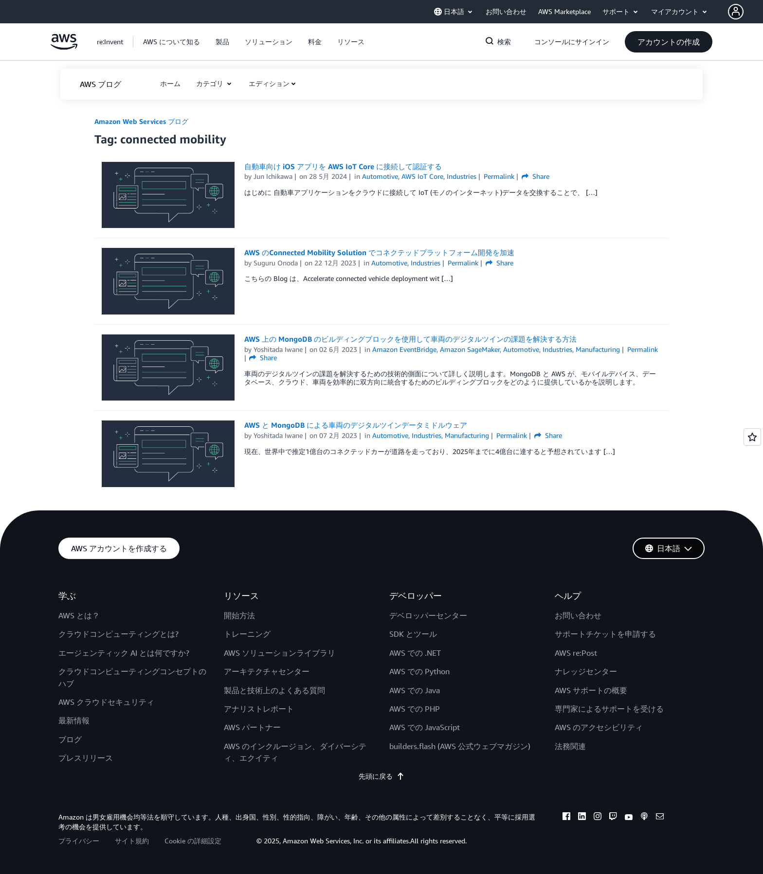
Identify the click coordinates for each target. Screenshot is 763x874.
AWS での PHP (414, 709)
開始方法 (239, 615)
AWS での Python (419, 671)
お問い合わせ (578, 615)
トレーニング (247, 634)
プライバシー (78, 841)
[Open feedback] (752, 437)
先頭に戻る (381, 776)
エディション (269, 83)
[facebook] (566, 817)
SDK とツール (413, 634)
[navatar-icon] (736, 11)
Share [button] (535, 176)
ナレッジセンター (586, 671)
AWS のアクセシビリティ (599, 727)
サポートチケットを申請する (605, 634)
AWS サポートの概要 (591, 690)
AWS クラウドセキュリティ (106, 702)
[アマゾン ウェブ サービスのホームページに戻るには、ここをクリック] (64, 47)
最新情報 (74, 720)
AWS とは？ (79, 615)
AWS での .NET (415, 653)
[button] (745, 11)
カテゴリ (210, 83)
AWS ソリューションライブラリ (279, 653)
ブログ (70, 739)
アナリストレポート (259, 709)
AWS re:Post (576, 653)
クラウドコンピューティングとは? (118, 634)
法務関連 (570, 746)
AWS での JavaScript (424, 727)
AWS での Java (414, 690)
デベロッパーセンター (428, 615)
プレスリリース (85, 758)
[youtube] (629, 817)
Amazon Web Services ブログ (141, 121)
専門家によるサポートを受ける (609, 709)
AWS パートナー (252, 727)
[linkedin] (582, 817)
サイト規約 (132, 841)
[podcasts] (644, 817)
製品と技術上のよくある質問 (274, 690)
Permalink (499, 176)
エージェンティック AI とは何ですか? (123, 653)
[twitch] (613, 817)
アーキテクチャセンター (266, 671)
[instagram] (597, 817)
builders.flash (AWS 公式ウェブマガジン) (459, 746)
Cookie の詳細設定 (192, 841)
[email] (660, 817)
